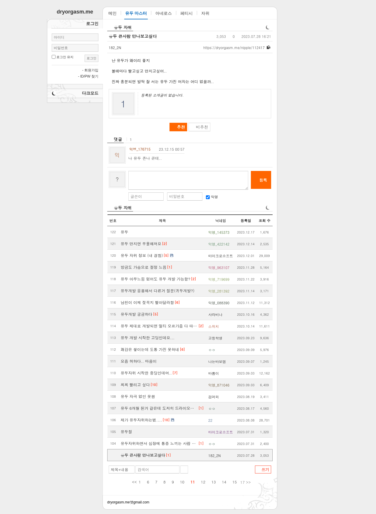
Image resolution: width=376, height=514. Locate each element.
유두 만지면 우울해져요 (141, 243)
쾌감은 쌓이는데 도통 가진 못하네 (150, 349)
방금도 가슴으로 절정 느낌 (144, 267)
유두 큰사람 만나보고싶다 (133, 36)
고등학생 (215, 337)
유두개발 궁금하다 (136, 314)
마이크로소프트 (220, 255)
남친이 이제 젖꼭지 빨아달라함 (147, 302)
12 (203, 482)
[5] (166, 255)
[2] (164, 243)
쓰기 (265, 469)
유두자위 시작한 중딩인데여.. (146, 373)
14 (224, 482)
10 (182, 482)
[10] (153, 384)
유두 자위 (123, 27)
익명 (212, 196)
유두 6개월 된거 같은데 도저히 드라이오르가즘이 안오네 (159, 408)
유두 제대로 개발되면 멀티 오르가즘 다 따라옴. (159, 326)
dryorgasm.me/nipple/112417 (234, 47)
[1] (169, 267)
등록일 (246, 220)
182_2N (115, 47)
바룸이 (213, 373)
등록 (263, 180)
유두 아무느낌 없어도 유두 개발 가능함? (155, 279)
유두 (124, 232)
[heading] (115, 139)
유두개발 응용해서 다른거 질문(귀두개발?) (157, 290)
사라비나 (215, 314)
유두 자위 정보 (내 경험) (142, 255)
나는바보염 (217, 361)
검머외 (213, 396)
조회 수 (264, 220)
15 (234, 482)
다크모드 (90, 93)
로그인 (91, 58)
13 (214, 482)
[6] (177, 302)
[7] (174, 373)
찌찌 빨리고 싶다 (135, 384)
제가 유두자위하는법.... (141, 420)
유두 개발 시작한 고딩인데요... (148, 337)
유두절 (126, 431)
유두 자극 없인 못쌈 (138, 396)
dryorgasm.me (118, 502)
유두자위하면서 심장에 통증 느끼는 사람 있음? (159, 443)
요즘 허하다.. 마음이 (139, 361)
